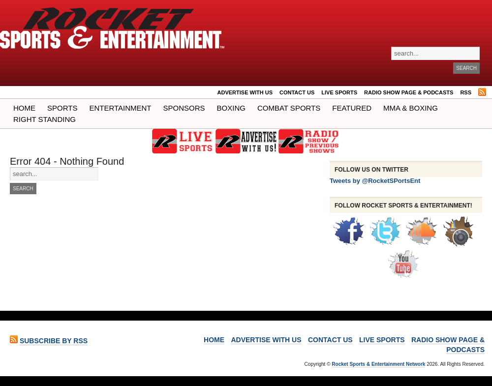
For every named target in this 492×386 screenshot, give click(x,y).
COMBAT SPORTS (288, 108)
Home (24, 108)
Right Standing (44, 119)
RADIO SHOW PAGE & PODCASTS (408, 92)
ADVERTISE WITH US (245, 92)
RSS (465, 92)
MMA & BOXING (410, 108)
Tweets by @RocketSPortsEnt (375, 180)
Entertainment (120, 108)
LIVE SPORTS (339, 92)
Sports (62, 108)
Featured (351, 108)
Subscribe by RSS (54, 341)
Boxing (231, 108)
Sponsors (184, 108)
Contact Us (296, 92)
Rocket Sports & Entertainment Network (378, 364)
